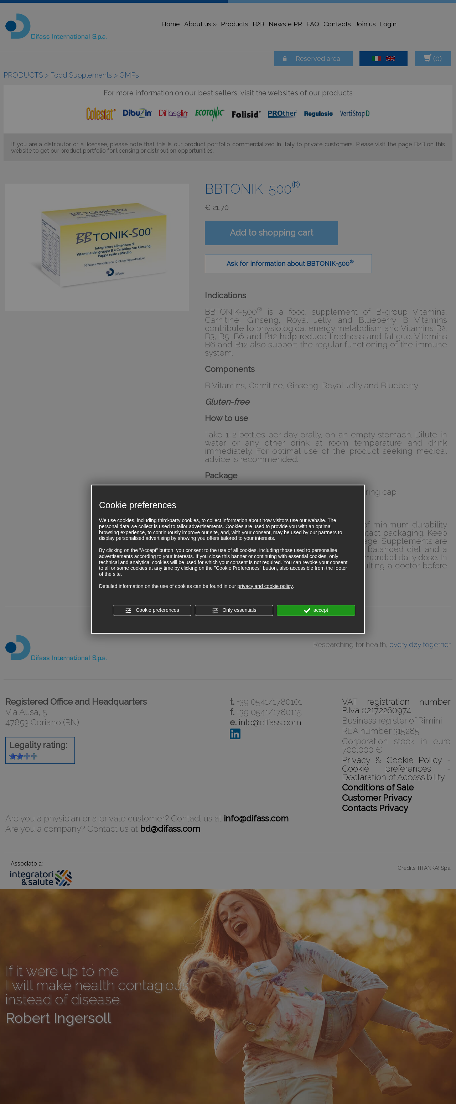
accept (316, 610)
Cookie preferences (152, 610)
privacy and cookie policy (265, 586)
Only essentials (234, 610)
